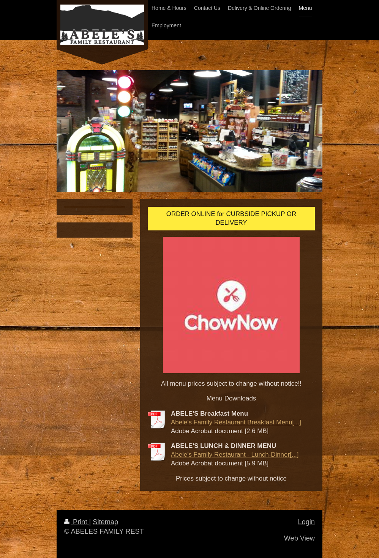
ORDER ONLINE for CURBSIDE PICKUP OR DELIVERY (231, 218)
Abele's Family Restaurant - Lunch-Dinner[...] (235, 454)
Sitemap (105, 522)
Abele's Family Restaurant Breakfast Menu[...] (236, 422)
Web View (299, 538)
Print (76, 522)
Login (306, 522)
